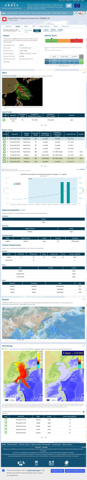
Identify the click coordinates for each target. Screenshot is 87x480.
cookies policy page (33, 470)
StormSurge (7, 345)
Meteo (26, 26)
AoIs (23, 210)
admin (82, 0)
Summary (8, 26)
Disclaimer (38, 446)
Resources (65, 26)
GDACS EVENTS (12, 13)
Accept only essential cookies (75, 471)
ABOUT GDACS (67, 443)
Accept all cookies (57, 471)
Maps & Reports (44, 26)
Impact (18, 26)
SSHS (50, 76)
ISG (21, 257)
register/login (76, 0)
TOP (84, 72)
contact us (69, 0)
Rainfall (74, 56)
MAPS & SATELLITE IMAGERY (41, 13)
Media (56, 26)
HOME (4, 13)
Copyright (45, 446)
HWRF (53, 30)
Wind (54, 56)
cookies (84, 446)
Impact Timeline (7, 112)
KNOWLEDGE (56, 13)
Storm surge (64, 56)
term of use (62, 0)
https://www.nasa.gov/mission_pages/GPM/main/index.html (18, 303)
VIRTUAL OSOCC (24, 13)
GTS (33, 26)
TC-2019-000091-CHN (25, 48)
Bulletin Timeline (7, 130)
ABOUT (64, 13)
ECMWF (60, 30)
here (60, 50)
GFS (46, 30)
